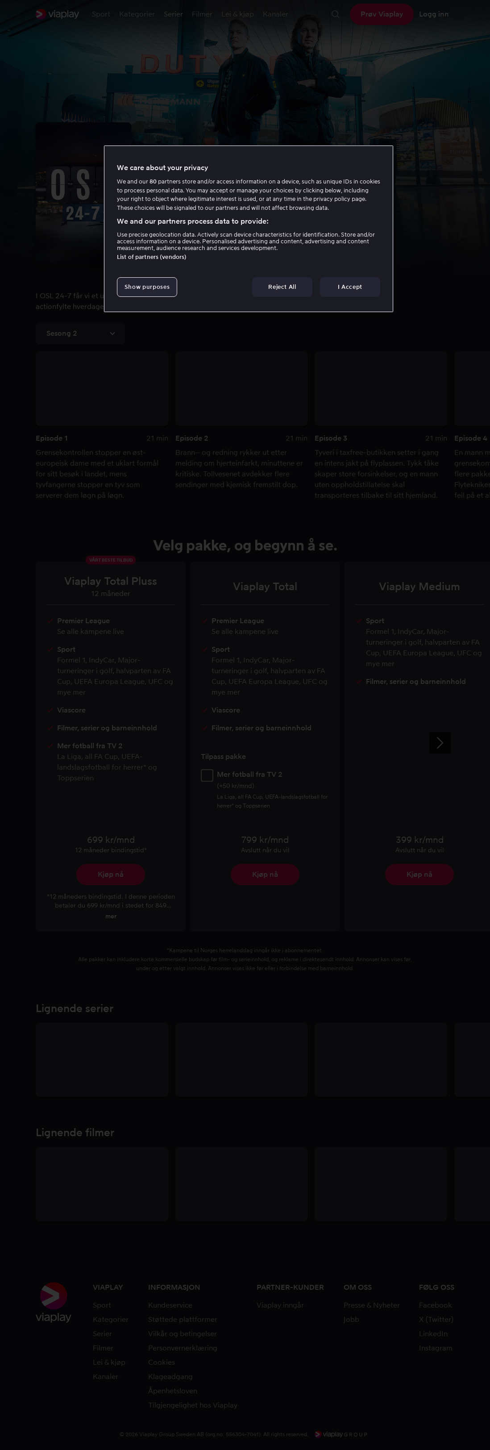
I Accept (350, 286)
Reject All (282, 286)
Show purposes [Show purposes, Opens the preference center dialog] (147, 286)
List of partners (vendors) (152, 257)
